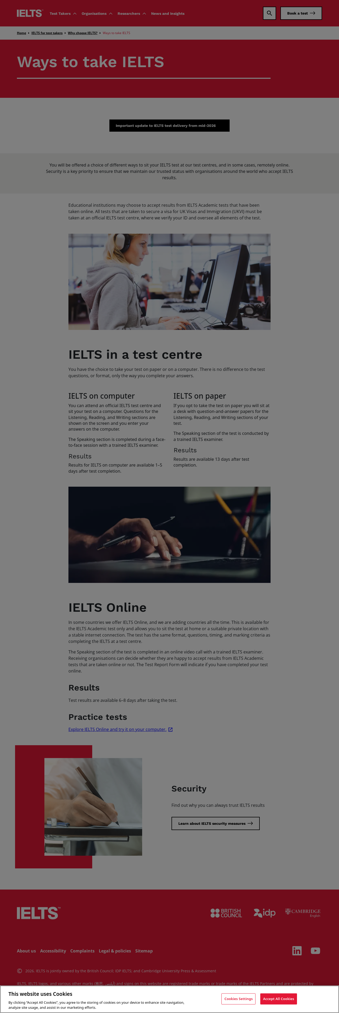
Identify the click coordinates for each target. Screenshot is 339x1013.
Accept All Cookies (278, 998)
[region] (169, 999)
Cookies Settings (238, 998)
